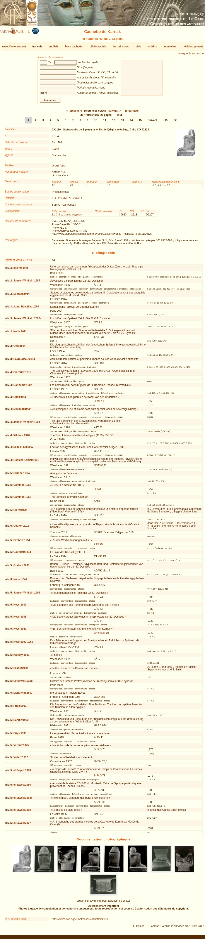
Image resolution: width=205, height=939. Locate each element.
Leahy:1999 (21, 669)
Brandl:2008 (21, 269)
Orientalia (99, 634)
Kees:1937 (20, 606)
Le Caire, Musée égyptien (67, 216)
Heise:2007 (20, 581)
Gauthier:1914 (22, 553)
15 (140, 121)
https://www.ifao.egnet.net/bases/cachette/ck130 (80, 920)
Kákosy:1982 (21, 656)
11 (104, 121)
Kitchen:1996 (22, 437)
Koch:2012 (20, 333)
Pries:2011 (20, 707)
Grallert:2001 (21, 566)
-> (114, 112)
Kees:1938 (20, 618)
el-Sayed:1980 (22, 786)
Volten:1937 (21, 758)
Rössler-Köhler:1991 (26, 461)
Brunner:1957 (22, 474)
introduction (121, 46)
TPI (54, 199)
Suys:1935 (20, 734)
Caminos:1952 (22, 486)
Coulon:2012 (21, 527)
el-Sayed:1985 (22, 811)
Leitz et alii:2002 (24, 448)
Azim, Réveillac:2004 (26, 308)
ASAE (97, 803)
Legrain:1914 (22, 295)
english (53, 46)
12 (113, 121)
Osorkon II (76, 199)
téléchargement (193, 46)
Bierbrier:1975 (22, 373)
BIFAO (98, 751)
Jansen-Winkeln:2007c (28, 320)
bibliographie (98, 46)
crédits (152, 46)
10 (95, 121)
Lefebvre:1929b (23, 682)
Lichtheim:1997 (23, 694)
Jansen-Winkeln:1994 (27, 423)
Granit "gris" (59, 167)
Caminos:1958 (22, 498)
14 (131, 121)
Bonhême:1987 (23, 386)
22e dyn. (63, 199)
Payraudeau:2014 (24, 360)
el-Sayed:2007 (22, 824)
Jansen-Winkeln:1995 (27, 594)
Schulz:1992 (21, 721)
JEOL (97, 402)
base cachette (73, 46)
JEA (96, 490)
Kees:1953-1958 (23, 643)
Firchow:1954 (22, 541)
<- (74, 112)
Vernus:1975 (21, 746)
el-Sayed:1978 (22, 772)
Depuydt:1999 (22, 410)
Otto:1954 (20, 347)
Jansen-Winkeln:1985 (27, 282)
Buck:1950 (20, 398)
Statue (56, 150)
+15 (165, 121)
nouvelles (170, 46)
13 (122, 121)
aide (138, 46)
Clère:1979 (20, 511)
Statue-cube (59, 157)
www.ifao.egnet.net (14, 46)
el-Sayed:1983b (23, 799)
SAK (96, 414)
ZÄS (96, 546)
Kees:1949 (20, 630)
